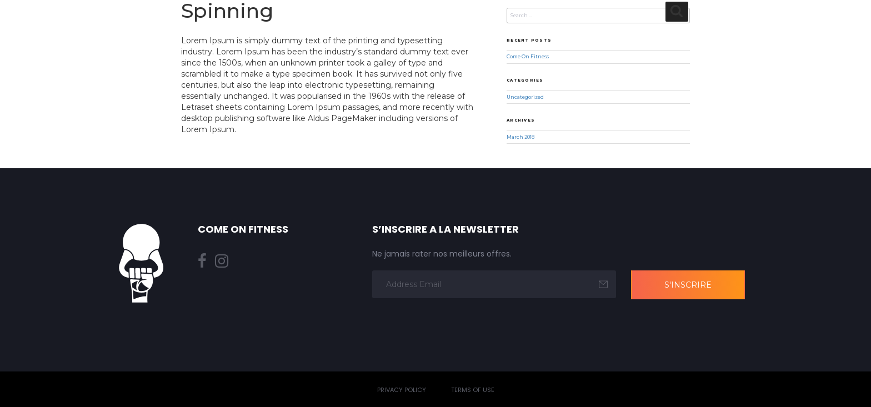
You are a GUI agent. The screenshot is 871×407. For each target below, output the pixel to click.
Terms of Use (472, 390)
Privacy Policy (401, 390)
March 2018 (520, 137)
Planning (477, 29)
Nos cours (419, 29)
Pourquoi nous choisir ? (632, 29)
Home (275, 29)
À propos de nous (341, 29)
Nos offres (537, 29)
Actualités (727, 29)
